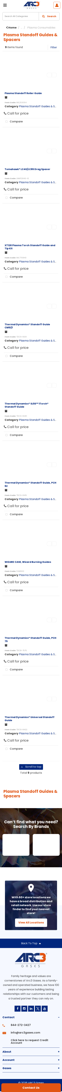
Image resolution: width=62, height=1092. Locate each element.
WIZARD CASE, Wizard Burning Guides (28, 562)
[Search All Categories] (31, 16)
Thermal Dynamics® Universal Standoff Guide (29, 719)
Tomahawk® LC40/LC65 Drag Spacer (27, 169)
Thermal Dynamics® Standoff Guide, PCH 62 (30, 484)
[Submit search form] (49, 16)
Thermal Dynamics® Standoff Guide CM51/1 (27, 326)
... (21, 27)
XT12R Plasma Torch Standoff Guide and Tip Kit (30, 247)
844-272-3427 (21, 1025)
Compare (13, 121)
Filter (53, 47)
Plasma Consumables (41, 27)
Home (11, 27)
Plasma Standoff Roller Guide (23, 93)
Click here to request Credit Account (29, 1041)
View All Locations (31, 922)
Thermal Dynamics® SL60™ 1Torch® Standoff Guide (26, 405)
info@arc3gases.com (25, 1033)
